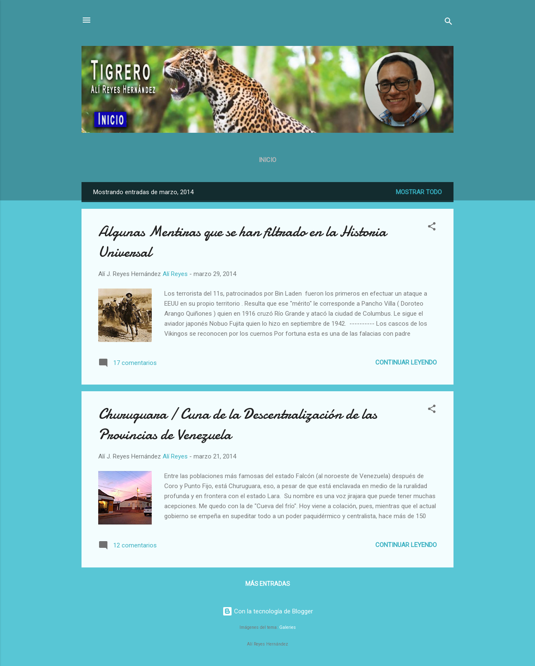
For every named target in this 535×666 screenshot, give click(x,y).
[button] (432, 227)
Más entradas (267, 583)
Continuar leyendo (406, 362)
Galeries (287, 627)
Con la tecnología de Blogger (267, 611)
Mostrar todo (419, 192)
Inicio (267, 160)
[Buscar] (448, 22)
